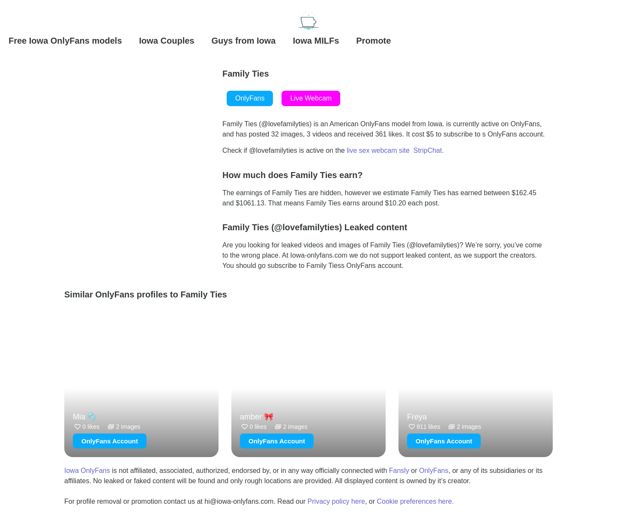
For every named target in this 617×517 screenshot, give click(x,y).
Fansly (399, 470)
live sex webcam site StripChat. (395, 150)
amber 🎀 (256, 417)
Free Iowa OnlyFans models (65, 40)
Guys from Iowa (243, 40)
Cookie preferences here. (416, 501)
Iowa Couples (167, 40)
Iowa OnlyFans (87, 470)
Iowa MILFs (316, 40)
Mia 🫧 (85, 417)
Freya (417, 417)
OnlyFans (433, 470)
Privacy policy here (336, 501)
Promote (373, 40)
